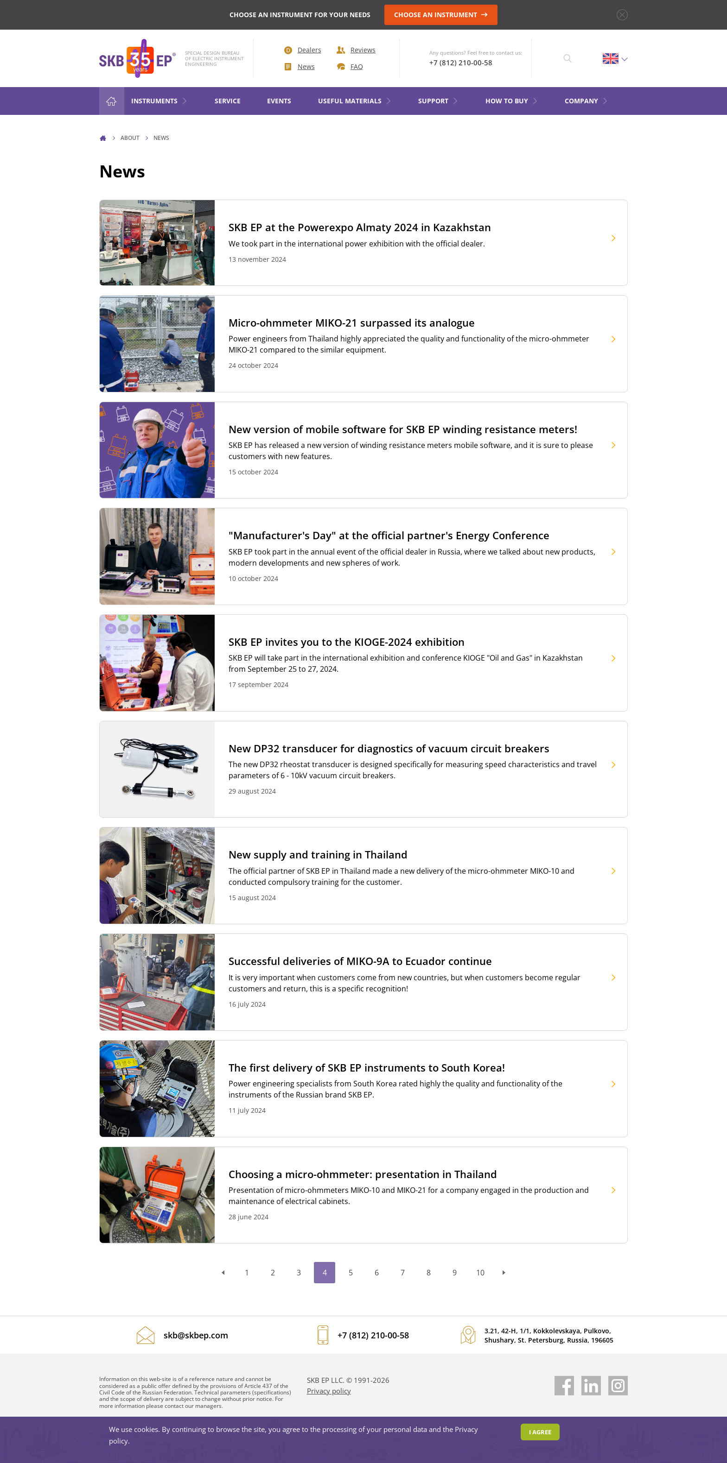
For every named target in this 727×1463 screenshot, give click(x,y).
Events (279, 100)
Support (438, 100)
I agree (540, 1432)
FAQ (350, 66)
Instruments (159, 100)
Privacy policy (329, 1390)
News (300, 66)
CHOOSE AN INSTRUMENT (441, 14)
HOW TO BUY (511, 100)
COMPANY (586, 100)
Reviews (356, 49)
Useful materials (355, 100)
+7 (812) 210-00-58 (460, 62)
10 (480, 1273)
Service (228, 100)
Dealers (302, 49)
